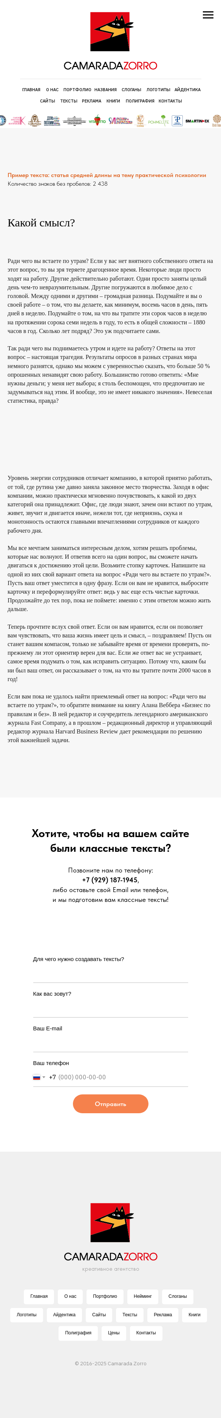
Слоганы (177, 1296)
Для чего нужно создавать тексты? (78, 959)
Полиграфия (78, 1332)
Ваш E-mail (47, 1028)
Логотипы (26, 1314)
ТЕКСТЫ (68, 101)
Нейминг (143, 1296)
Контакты (146, 1332)
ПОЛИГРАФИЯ (140, 101)
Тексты (129, 1314)
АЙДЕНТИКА (188, 89)
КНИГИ (113, 101)
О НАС (52, 89)
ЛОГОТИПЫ (158, 89)
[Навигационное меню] (208, 15)
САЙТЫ (47, 101)
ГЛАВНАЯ (31, 89)
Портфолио (105, 1296)
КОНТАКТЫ (170, 101)
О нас (70, 1296)
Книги (194, 1314)
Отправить (110, 1104)
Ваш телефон (51, 1063)
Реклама (163, 1314)
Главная (39, 1296)
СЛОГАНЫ (131, 89)
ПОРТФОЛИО (77, 89)
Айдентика (64, 1314)
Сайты (99, 1314)
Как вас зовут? (52, 993)
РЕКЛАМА (91, 101)
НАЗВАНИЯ (105, 89)
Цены (114, 1332)
